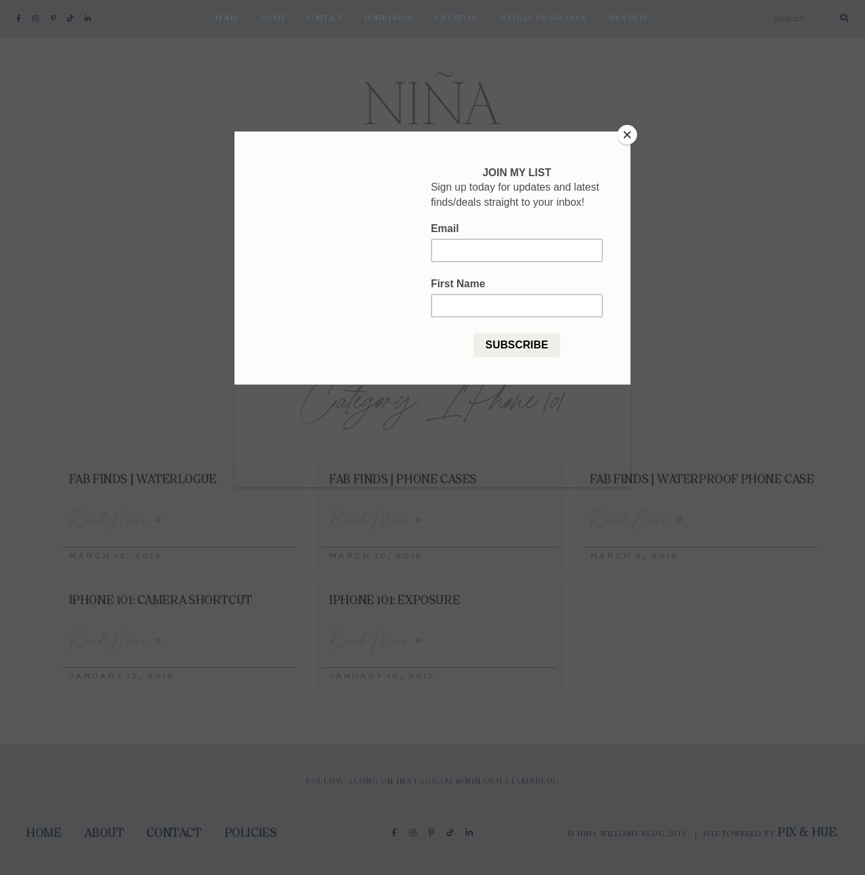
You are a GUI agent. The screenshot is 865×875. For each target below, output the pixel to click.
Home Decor (389, 18)
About (273, 18)
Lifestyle (456, 18)
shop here (629, 18)
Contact (324, 18)
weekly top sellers (542, 18)
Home (226, 18)
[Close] (627, 135)
